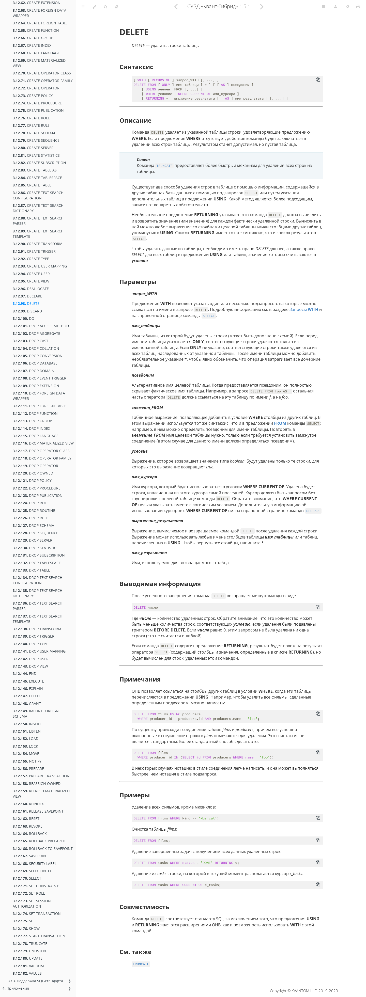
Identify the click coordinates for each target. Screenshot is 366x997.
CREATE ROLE (31, 118)
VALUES (27, 973)
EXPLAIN (28, 688)
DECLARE (27, 296)
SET (24, 921)
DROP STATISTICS (35, 547)
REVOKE (27, 826)
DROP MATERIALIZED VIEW (43, 443)
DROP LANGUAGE (35, 435)
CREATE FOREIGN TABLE (40, 23)
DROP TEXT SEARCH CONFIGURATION (37, 580)
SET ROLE (29, 893)
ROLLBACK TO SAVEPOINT (43, 848)
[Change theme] (94, 7)
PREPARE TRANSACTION (41, 775)
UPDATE (27, 958)
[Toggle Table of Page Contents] (323, 7)
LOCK (25, 746)
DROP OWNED (33, 473)
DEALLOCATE (31, 288)
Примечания (140, 679)
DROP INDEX (31, 428)
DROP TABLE (31, 570)
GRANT (27, 703)
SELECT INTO (32, 870)
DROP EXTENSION (36, 385)
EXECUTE (28, 681)
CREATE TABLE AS (35, 170)
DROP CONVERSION (38, 355)
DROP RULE (30, 517)
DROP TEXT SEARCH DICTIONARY (37, 593)
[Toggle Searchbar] (105, 7)
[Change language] (347, 7)
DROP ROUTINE (34, 510)
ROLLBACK (30, 833)
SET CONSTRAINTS (36, 885)
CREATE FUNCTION (36, 30)
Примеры (134, 795)
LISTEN (27, 731)
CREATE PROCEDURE (37, 103)
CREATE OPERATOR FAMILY (43, 80)
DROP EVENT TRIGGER (39, 378)
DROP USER (31, 658)
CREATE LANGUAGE (36, 53)
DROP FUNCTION (35, 413)
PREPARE (28, 768)
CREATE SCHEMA (34, 133)
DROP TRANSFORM (37, 628)
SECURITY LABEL (34, 863)
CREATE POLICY (33, 95)
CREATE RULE (31, 125)
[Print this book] (358, 6)
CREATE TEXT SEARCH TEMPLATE (38, 234)
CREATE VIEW (31, 281)
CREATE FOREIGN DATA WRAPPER (39, 13)
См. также (135, 951)
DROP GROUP (32, 420)
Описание (135, 120)
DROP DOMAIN (33, 370)
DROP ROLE (31, 502)
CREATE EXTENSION (36, 2)
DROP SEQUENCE (35, 532)
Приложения (16, 988)
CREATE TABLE (32, 185)
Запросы (303, 309)
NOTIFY (27, 761)
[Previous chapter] (175, 6)
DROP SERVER (32, 540)
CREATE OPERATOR (36, 88)
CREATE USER (31, 273)
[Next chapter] (261, 6)
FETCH (26, 695)
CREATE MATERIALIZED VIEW (39, 63)
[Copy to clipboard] (318, 80)
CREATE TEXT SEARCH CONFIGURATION (38, 195)
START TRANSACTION (39, 935)
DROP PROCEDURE (36, 488)
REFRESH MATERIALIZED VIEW (41, 793)
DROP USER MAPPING (39, 651)
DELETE (26, 303)
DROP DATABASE (35, 363)
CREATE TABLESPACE (37, 177)
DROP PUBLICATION (38, 495)
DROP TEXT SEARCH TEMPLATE (37, 619)
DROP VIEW (30, 666)
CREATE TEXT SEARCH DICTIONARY (38, 208)
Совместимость (144, 907)
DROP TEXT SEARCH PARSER (37, 606)
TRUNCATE (30, 943)
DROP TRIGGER (33, 636)
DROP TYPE (30, 643)
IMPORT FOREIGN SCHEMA (36, 713)
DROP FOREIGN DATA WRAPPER (39, 396)
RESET (26, 818)
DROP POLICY (32, 480)
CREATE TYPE (31, 258)
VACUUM (28, 965)
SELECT (27, 878)
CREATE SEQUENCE (36, 140)
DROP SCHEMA (33, 525)
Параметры (137, 281)
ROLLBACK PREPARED (39, 840)
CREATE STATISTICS (36, 155)
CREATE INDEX (32, 45)
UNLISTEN (29, 950)
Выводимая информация (160, 583)
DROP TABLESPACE (37, 562)
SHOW (26, 928)
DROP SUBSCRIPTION (39, 555)
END (24, 673)
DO (23, 318)
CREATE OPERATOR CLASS (42, 73)
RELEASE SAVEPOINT (38, 811)
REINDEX (28, 803)
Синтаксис (136, 66)
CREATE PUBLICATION (38, 110)
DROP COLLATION (36, 348)
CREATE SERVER (33, 147)
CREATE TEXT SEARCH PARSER (38, 221)
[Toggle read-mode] (116, 7)
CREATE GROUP (33, 38)
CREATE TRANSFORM (38, 243)
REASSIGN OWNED (36, 783)
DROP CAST (30, 340)
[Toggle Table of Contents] (83, 7)
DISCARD (27, 311)
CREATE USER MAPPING (40, 266)
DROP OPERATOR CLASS (41, 450)
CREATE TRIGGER (34, 251)
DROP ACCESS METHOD (41, 325)
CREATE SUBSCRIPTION (39, 162)
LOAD (25, 738)
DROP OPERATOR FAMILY (42, 458)
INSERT (27, 723)
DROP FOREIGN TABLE (39, 405)
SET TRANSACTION (37, 913)
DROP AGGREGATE (36, 333)
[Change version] (335, 7)
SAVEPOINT (30, 855)
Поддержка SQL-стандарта (35, 980)
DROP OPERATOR (35, 465)
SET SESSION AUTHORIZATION (32, 903)
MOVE (26, 753)
